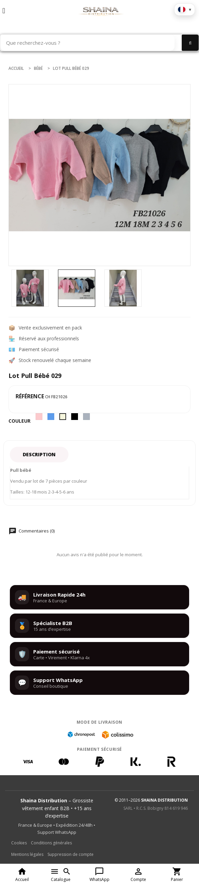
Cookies (19, 843)
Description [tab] (39, 454)
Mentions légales (27, 854)
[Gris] (87, 418)
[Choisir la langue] (184, 9)
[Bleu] (51, 418)
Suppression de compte (70, 854)
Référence (30, 396)
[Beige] (63, 418)
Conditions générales (51, 843)
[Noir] (75, 418)
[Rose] (40, 418)
